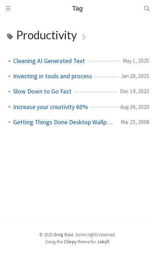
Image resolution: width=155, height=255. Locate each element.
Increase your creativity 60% (50, 107)
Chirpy (70, 241)
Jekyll (103, 241)
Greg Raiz (63, 234)
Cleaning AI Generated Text (49, 61)
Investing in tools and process (52, 76)
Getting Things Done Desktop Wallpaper (64, 122)
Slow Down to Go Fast (42, 91)
